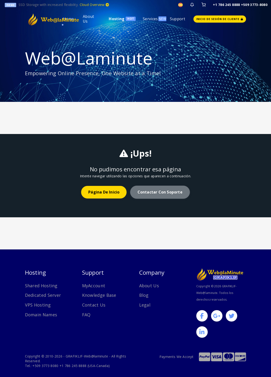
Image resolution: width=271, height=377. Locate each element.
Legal (145, 305)
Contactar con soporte (160, 192)
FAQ (86, 314)
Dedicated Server (43, 295)
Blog (144, 295)
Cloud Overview (94, 4)
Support (177, 18)
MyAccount (93, 285)
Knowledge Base (99, 295)
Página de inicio (103, 192)
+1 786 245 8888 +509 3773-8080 (240, 4)
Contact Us (94, 305)
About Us (88, 19)
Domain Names (41, 314)
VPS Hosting (38, 305)
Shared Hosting (41, 285)
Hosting (116, 18)
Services (150, 18)
